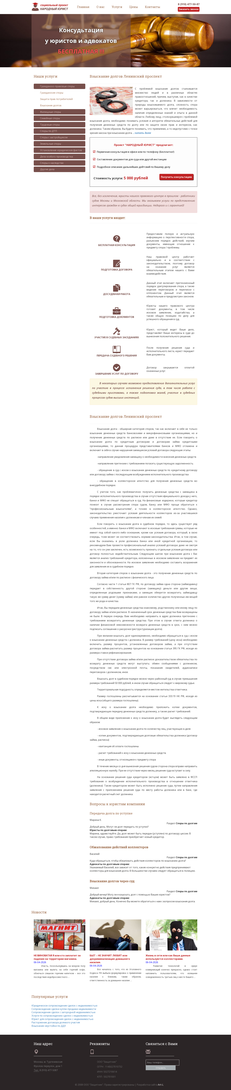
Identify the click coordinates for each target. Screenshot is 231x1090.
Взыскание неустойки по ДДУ (49, 1025)
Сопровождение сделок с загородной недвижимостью (63, 1012)
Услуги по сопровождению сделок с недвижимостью (62, 1015)
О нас (100, 7)
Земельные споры (48, 143)
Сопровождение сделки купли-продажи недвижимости (64, 1009)
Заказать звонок (188, 9)
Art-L (161, 1084)
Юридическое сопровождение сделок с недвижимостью (64, 1005)
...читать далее (142, 133)
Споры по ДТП (46, 131)
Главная (83, 7)
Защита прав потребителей (54, 99)
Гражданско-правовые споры (55, 86)
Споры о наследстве (49, 163)
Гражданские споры (49, 92)
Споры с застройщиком (51, 137)
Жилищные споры (48, 112)
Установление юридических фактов (59, 150)
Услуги (117, 7)
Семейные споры (48, 118)
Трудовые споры (48, 124)
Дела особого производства (54, 156)
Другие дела (45, 169)
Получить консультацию (176, 177)
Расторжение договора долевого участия (56, 1022)
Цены (133, 7)
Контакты (152, 7)
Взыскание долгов (48, 105)
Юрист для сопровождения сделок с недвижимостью (62, 1019)
